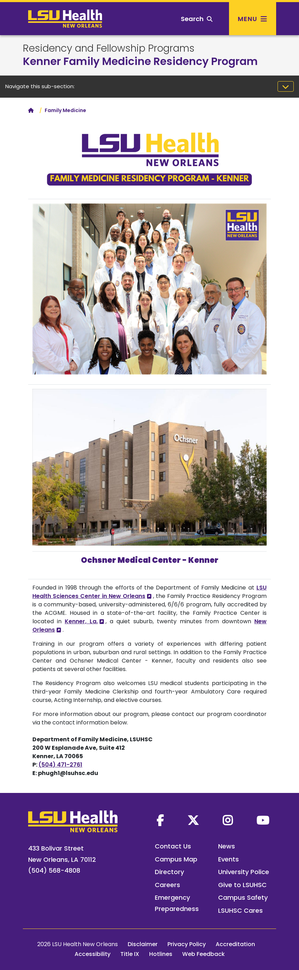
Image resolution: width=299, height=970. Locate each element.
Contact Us (173, 846)
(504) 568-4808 (54, 870)
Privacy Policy (186, 944)
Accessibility (92, 954)
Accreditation (235, 944)
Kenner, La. (81, 621)
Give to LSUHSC (242, 884)
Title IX (129, 954)
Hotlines (160, 954)
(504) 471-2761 (60, 765)
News (226, 846)
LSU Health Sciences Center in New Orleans (149, 592)
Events (228, 859)
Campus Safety (243, 897)
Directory (169, 871)
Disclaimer (143, 944)
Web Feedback (203, 954)
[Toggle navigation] (286, 86)
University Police (243, 871)
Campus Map (176, 859)
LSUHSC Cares (240, 910)
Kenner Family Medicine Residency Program (140, 61)
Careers (167, 884)
